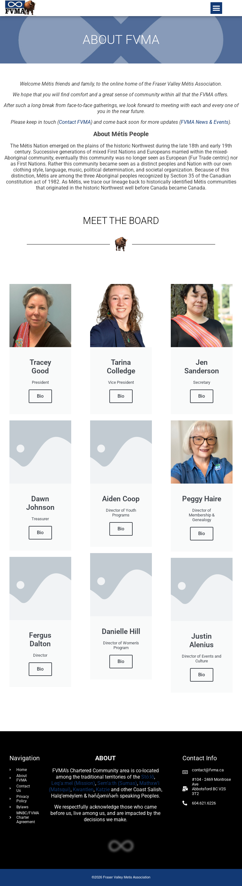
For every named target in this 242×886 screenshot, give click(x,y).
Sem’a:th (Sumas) (117, 783)
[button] (216, 8)
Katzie (103, 790)
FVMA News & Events (204, 122)
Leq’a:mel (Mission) (73, 783)
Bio (40, 396)
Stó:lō (147, 777)
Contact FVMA (75, 122)
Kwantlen (83, 790)
